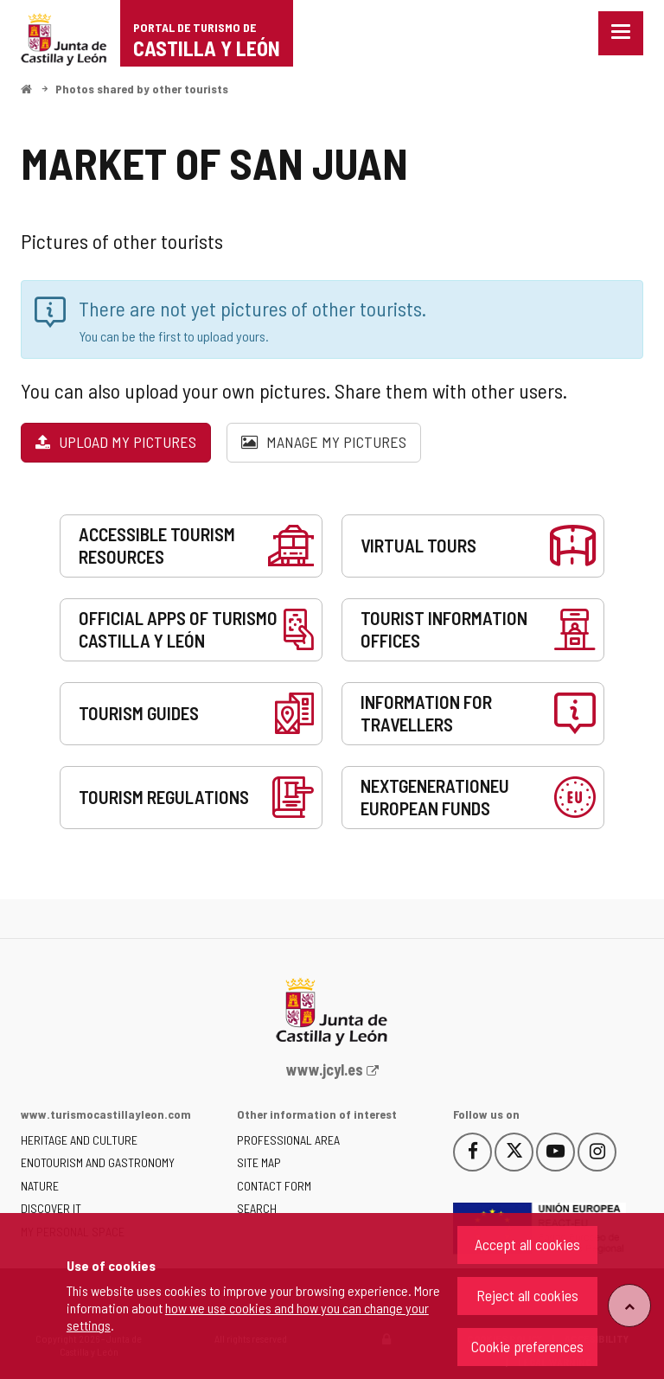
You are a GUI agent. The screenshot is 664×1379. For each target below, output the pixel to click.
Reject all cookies (527, 1295)
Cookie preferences (527, 1346)
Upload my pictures (115, 441)
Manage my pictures (323, 441)
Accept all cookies (527, 1244)
